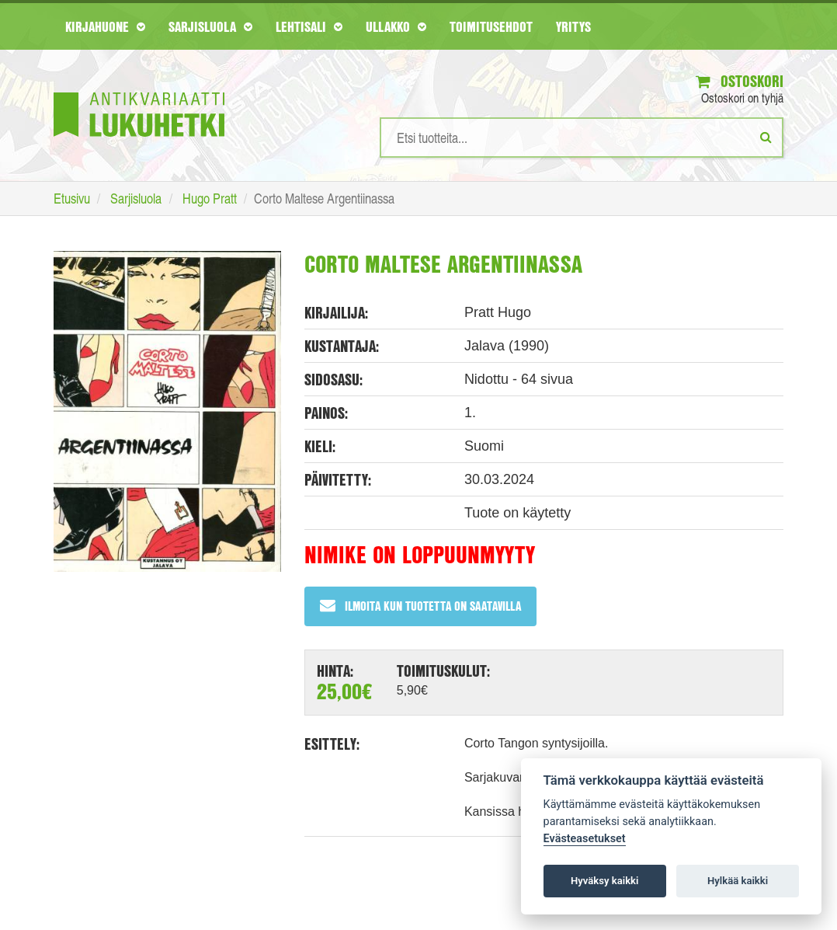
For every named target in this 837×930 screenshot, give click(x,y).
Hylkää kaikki (737, 880)
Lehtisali (309, 26)
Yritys (573, 26)
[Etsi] (766, 137)
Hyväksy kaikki (604, 880)
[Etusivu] (139, 91)
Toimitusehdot (491, 26)
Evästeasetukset (585, 838)
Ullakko (396, 26)
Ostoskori (739, 81)
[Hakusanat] (581, 137)
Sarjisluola (210, 26)
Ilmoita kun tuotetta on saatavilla (420, 606)
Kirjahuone (105, 26)
